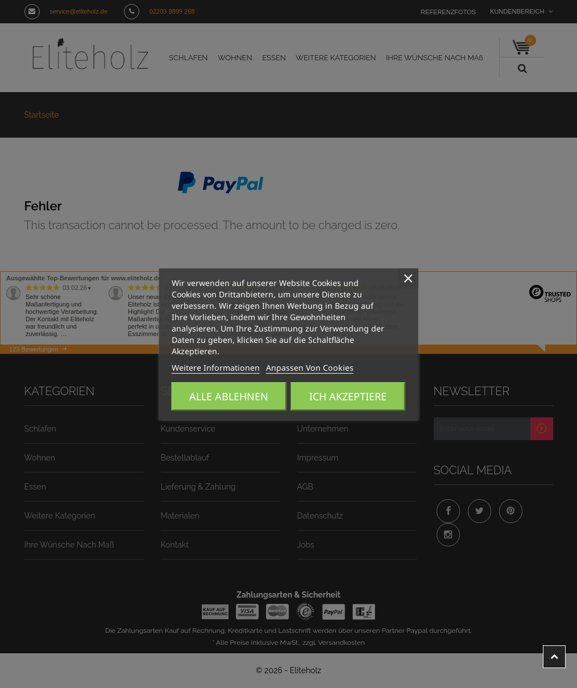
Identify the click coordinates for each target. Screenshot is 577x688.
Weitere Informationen (206, 368)
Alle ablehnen (228, 396)
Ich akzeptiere (348, 396)
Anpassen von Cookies (279, 368)
